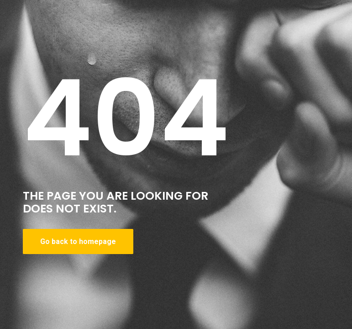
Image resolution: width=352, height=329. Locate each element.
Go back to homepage (78, 241)
